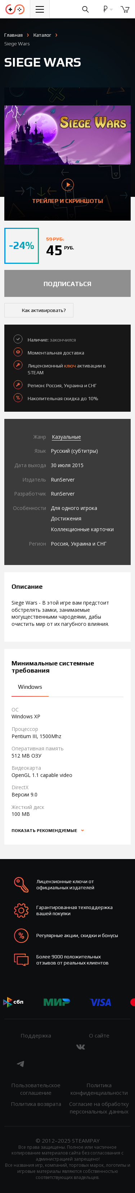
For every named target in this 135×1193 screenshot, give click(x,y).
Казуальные (66, 436)
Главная (13, 35)
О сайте (99, 1035)
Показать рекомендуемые (45, 830)
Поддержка (36, 1035)
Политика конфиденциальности (99, 1088)
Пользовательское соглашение (35, 1088)
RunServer (63, 479)
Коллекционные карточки (82, 529)
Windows (30, 686)
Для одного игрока (74, 508)
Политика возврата (36, 1103)
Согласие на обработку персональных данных (99, 1107)
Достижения (66, 518)
